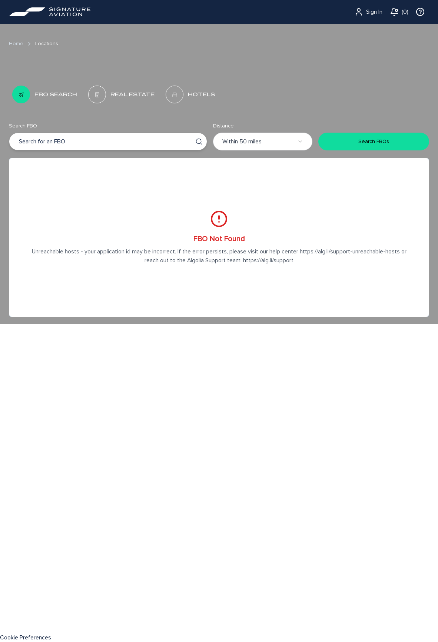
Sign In (368, 11)
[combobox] (19, 141)
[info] (420, 11)
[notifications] (399, 11)
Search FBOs (373, 141)
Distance (223, 126)
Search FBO (23, 126)
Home (16, 43)
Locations (46, 43)
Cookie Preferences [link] (25, 637)
